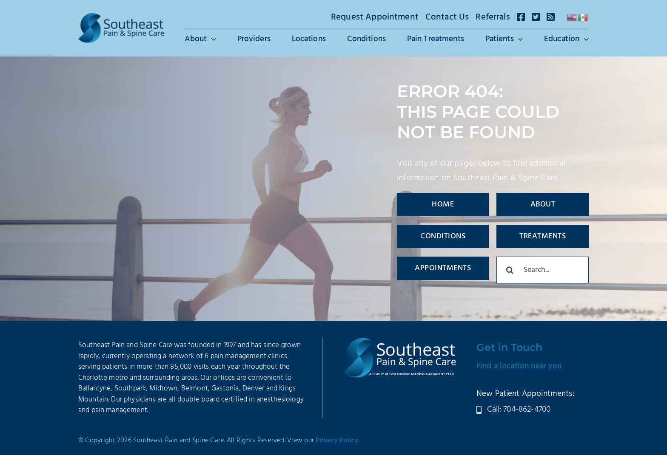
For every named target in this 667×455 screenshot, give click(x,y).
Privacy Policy (337, 440)
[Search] (509, 270)
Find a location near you (519, 366)
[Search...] (542, 270)
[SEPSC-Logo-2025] (121, 17)
